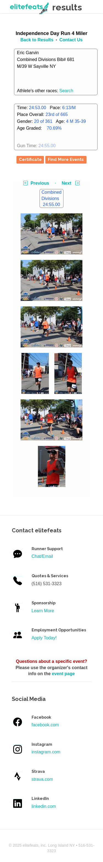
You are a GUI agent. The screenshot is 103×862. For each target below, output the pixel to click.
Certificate (30, 159)
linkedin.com (44, 806)
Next (71, 183)
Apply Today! (44, 637)
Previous (36, 183)
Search (66, 90)
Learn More (43, 610)
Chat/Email (42, 556)
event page (63, 673)
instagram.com (46, 752)
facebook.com (45, 724)
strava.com (42, 779)
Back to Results (36, 39)
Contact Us (70, 39)
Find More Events (66, 159)
